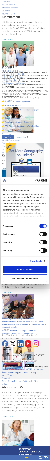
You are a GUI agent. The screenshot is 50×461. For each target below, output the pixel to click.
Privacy (6, 369)
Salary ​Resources (12, 114)
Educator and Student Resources (19, 122)
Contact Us (30, 369)
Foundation (7, 378)
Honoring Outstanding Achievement (18, 318)
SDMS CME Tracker (13, 106)
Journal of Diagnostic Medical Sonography (22, 110)
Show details (36, 261)
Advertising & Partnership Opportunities (20, 381)
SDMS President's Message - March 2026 (20, 331)
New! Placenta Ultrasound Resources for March (23, 321)
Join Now (8, 137)
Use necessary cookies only (25, 278)
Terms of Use (18, 369)
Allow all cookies (25, 269)
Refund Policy (30, 372)
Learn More (7, 292)
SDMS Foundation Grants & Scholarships (22, 126)
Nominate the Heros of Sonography (18, 334)
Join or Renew (8, 4)
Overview (6, 1)
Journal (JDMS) (9, 13)
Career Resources (12, 118)
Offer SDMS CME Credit (15, 130)
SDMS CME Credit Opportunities (18, 101)
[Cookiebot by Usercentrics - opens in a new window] (35, 180)
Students (6, 10)
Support (18, 372)
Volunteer (6, 384)
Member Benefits (10, 7)
